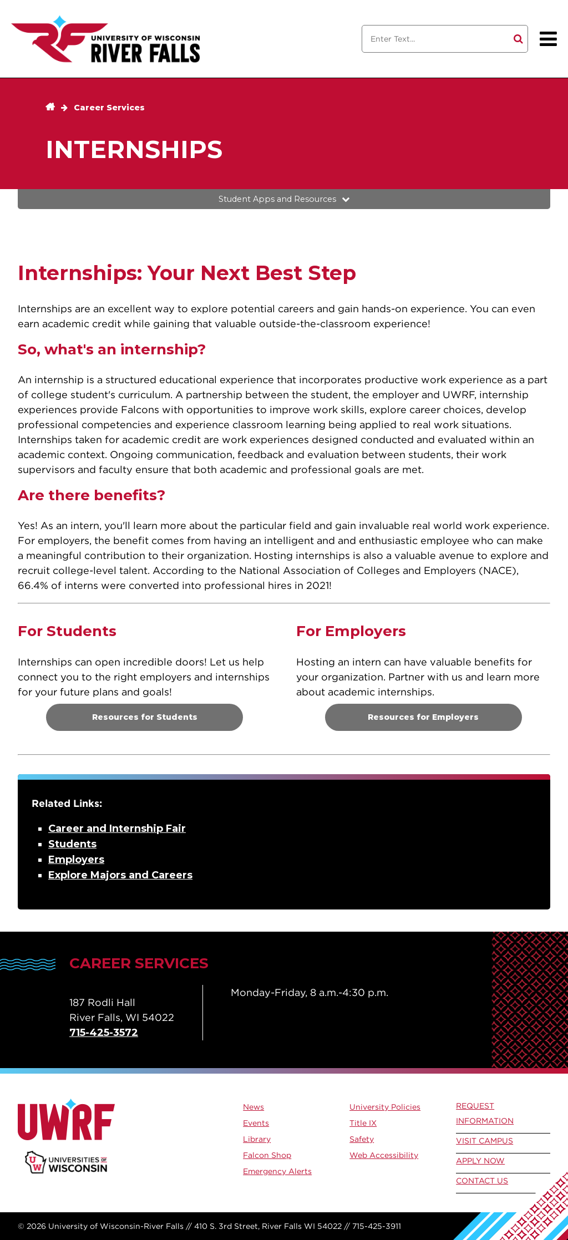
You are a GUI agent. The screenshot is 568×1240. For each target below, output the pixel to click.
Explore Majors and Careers (120, 875)
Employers (76, 859)
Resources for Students (144, 717)
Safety (361, 1139)
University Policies (384, 1106)
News (253, 1106)
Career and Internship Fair (117, 828)
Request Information (485, 1113)
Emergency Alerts (277, 1171)
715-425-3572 (103, 1032)
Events (256, 1123)
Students (72, 844)
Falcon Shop (267, 1155)
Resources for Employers (423, 717)
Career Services (109, 108)
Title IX (363, 1123)
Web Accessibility (383, 1155)
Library (257, 1139)
